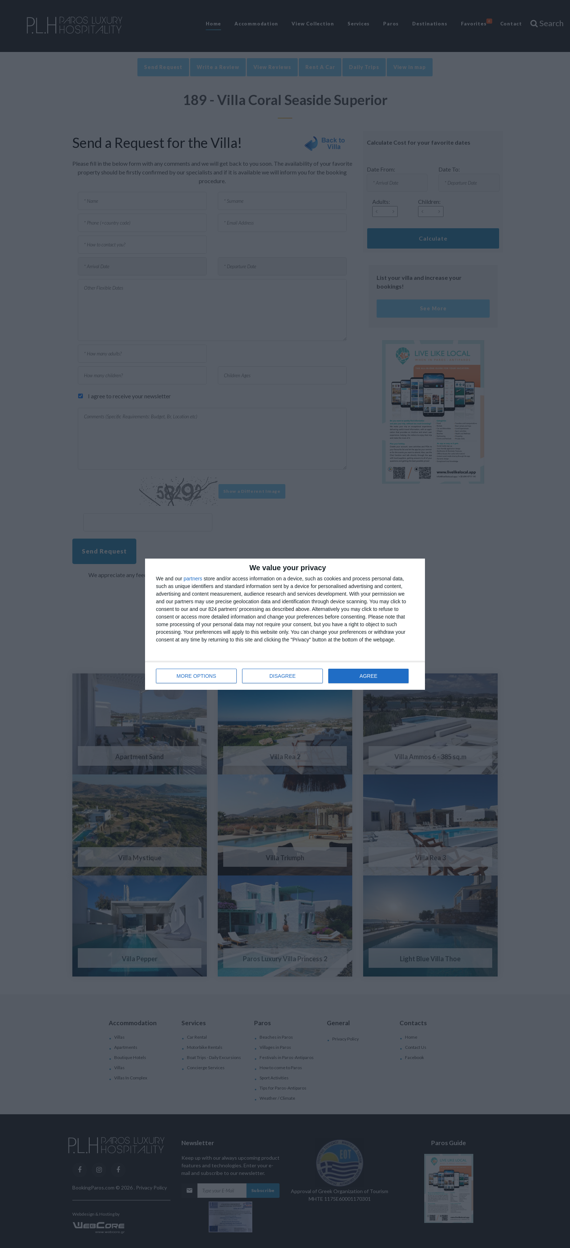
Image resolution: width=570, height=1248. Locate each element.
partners (193, 578)
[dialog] (285, 624)
